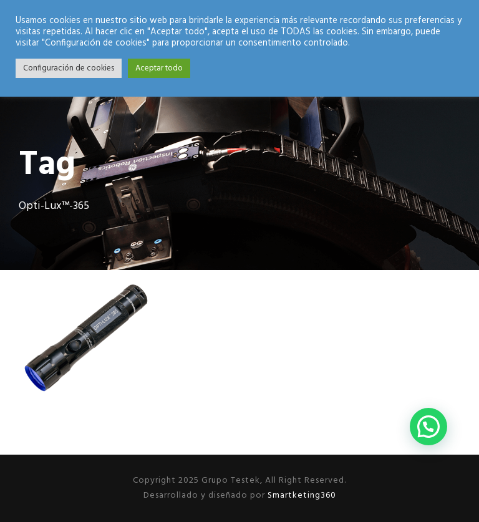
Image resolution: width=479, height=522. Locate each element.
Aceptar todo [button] (159, 68)
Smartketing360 (300, 495)
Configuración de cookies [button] (68, 68)
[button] (428, 426)
